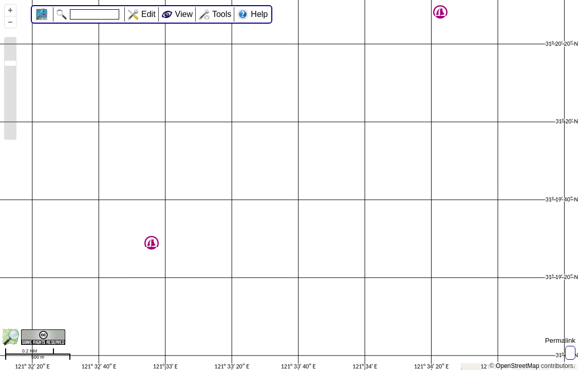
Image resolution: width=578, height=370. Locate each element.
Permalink (560, 340)
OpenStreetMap (517, 365)
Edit (148, 14)
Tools (221, 14)
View (184, 14)
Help (259, 14)
